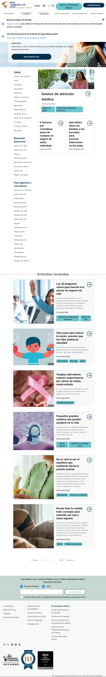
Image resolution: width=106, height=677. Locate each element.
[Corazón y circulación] (23, 87)
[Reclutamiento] (23, 203)
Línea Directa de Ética (36, 616)
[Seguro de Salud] (23, 175)
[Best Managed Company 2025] (11, 660)
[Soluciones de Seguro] (23, 152)
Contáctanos (93, 5)
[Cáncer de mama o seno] (23, 78)
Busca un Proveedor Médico (69, 6)
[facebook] (15, 644)
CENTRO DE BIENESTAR (79, 13)
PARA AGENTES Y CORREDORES (44, 13)
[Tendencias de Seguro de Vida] (23, 209)
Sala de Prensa (9, 610)
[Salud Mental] (23, 110)
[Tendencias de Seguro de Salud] (23, 258)
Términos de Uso (34, 613)
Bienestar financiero (31, 586)
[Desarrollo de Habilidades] (23, 196)
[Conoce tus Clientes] (23, 190)
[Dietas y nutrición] (23, 97)
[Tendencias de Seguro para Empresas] (23, 231)
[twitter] (8, 644)
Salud (48, 586)
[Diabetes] (23, 93)
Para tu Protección (35, 620)
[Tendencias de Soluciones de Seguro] (23, 219)
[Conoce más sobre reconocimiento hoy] (46, 660)
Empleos (7, 614)
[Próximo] (71, 560)
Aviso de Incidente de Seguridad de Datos (26, 38)
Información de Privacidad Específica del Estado (60, 630)
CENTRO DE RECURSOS (61, 13)
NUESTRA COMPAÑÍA (97, 13)
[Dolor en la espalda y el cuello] (23, 120)
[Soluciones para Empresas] (23, 168)
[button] (46, 6)
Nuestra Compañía (11, 617)
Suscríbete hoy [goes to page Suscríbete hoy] (31, 57)
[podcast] (19, 644)
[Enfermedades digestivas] (23, 103)
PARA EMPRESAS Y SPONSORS (26, 13)
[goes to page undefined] (87, 93)
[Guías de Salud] (23, 126)
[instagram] (4, 644)
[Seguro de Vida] (23, 146)
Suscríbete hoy (75, 592)
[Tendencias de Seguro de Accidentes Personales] (23, 246)
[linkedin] (12, 644)
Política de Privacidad (60, 616)
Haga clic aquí (13, 24)
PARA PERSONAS (9, 13)
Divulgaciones (33, 624)
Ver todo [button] (17, 130)
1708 (61, 560)
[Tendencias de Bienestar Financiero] (23, 160)
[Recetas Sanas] (23, 114)
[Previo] (34, 560)
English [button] (37, 6)
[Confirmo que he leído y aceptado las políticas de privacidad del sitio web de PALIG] (21, 597)
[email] (41, 591)
